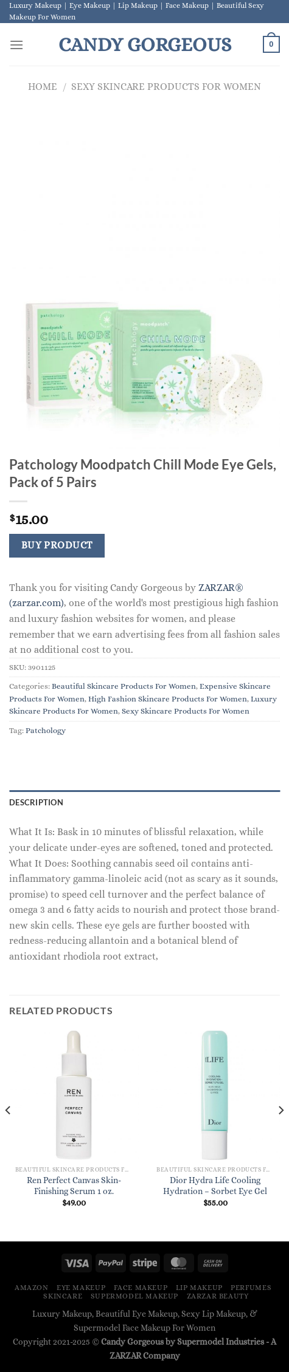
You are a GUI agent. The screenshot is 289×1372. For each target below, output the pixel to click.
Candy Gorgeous (144, 44)
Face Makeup (141, 1287)
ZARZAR (125, 1355)
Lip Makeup (199, 1287)
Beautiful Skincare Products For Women (124, 686)
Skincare (62, 1296)
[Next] (280, 1134)
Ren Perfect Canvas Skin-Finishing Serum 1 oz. (74, 1186)
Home (42, 86)
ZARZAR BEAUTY (218, 1296)
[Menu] (16, 45)
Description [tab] (36, 802)
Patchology (46, 730)
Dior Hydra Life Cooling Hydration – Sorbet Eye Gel (215, 1186)
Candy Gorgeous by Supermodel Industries (182, 1341)
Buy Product (57, 545)
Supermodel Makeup (134, 1296)
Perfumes (251, 1287)
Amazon (32, 1287)
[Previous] (8, 1134)
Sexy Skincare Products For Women (166, 86)
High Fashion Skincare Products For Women (167, 698)
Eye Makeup (81, 1287)
